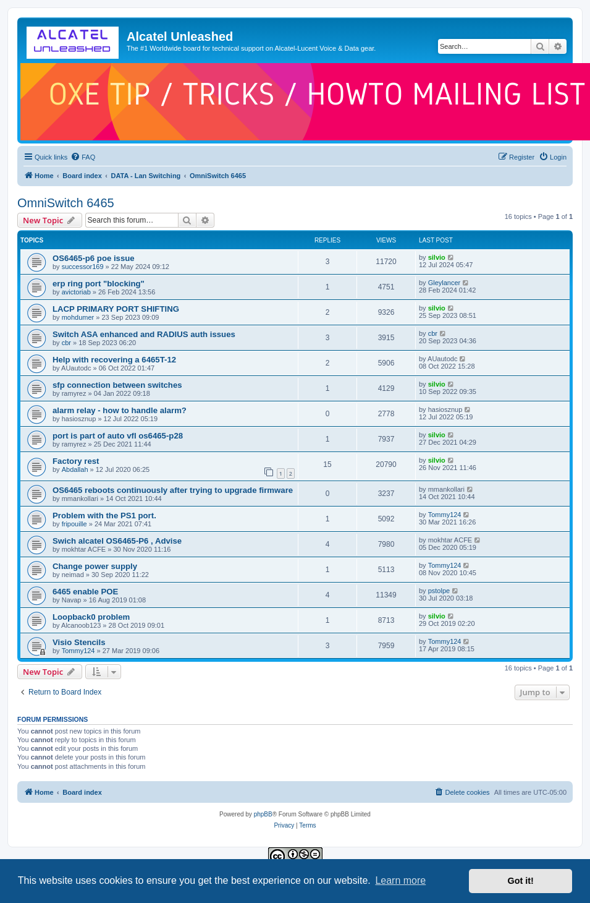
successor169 (83, 266)
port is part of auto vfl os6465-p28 (118, 435)
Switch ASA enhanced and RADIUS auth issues (144, 334)
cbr (66, 342)
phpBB (263, 814)
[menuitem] (82, 157)
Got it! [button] (521, 881)
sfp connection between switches (117, 385)
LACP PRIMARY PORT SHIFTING (116, 309)
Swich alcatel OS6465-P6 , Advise (117, 541)
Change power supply (95, 566)
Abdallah (75, 469)
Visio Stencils (79, 642)
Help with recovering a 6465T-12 (114, 359)
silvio (436, 257)
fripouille (74, 524)
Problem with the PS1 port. (104, 515)
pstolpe (439, 590)
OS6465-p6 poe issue (94, 258)
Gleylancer (444, 282)
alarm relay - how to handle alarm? (120, 410)
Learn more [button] (400, 880)
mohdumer (78, 317)
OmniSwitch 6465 (65, 203)
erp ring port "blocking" (99, 283)
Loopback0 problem (91, 617)
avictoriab (76, 292)
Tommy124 (444, 514)
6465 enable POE (85, 591)
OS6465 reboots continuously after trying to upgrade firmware (173, 490)
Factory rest (76, 461)
